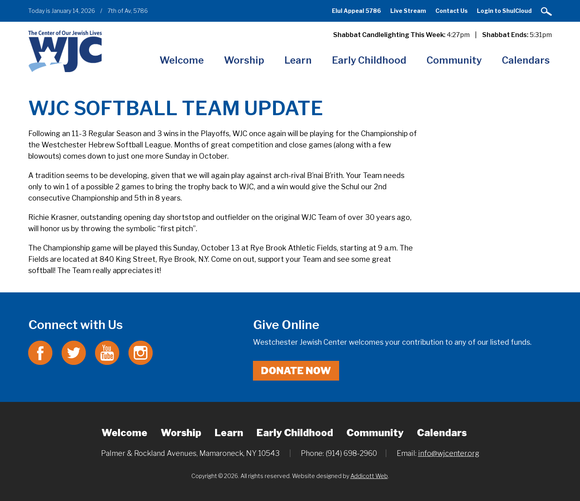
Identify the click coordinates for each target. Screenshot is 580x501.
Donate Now (296, 371)
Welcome (182, 60)
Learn (298, 60)
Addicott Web (369, 475)
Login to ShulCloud (504, 10)
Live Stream (408, 10)
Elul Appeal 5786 (356, 10)
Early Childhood (369, 60)
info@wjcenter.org (448, 453)
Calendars (526, 60)
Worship (244, 60)
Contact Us (451, 10)
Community (454, 60)
